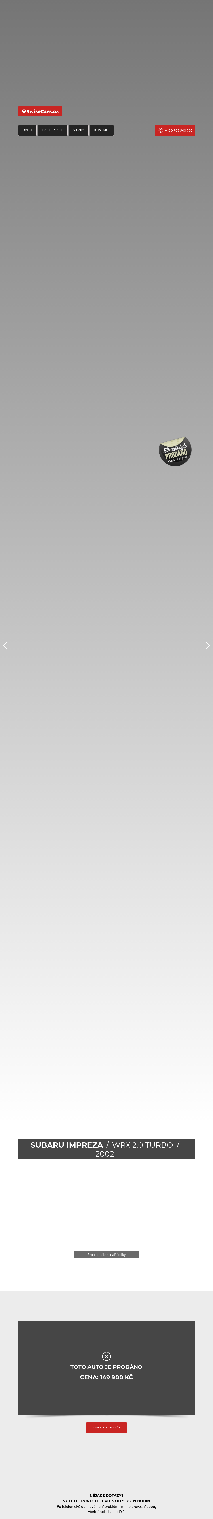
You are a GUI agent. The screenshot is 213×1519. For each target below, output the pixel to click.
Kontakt (101, 130)
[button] (5, 645)
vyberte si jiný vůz (106, 1427)
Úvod (27, 130)
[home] (40, 111)
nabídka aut (52, 130)
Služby (78, 130)
